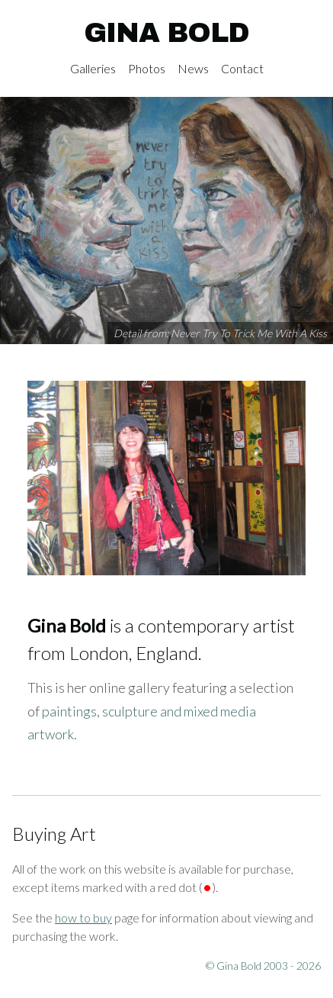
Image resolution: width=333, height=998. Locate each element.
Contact (242, 68)
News (193, 68)
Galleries (93, 68)
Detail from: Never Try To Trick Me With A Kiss (220, 333)
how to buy (83, 917)
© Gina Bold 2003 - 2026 (263, 965)
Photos (146, 68)
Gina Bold (166, 33)
